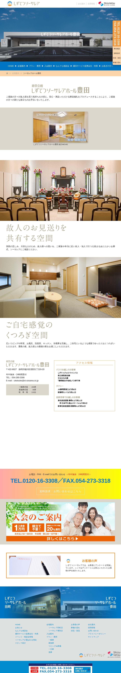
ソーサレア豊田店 (56, 631)
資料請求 (117, 53)
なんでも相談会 (62, 66)
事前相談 (117, 49)
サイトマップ (93, 637)
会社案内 (81, 4)
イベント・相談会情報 (24, 637)
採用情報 (91, 4)
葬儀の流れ (117, 62)
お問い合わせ (93, 631)
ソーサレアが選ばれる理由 (26, 640)
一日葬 (51, 649)
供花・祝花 (117, 58)
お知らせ (18, 628)
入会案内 (48, 66)
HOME (11, 66)
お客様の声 (75, 625)
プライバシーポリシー (97, 634)
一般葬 (51, 640)
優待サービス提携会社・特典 (85, 66)
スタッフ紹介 (20, 643)
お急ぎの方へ (107, 66)
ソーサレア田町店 (56, 628)
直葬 (50, 652)
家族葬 (51, 643)
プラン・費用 (35, 66)
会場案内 (21, 66)
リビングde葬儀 (55, 646)
